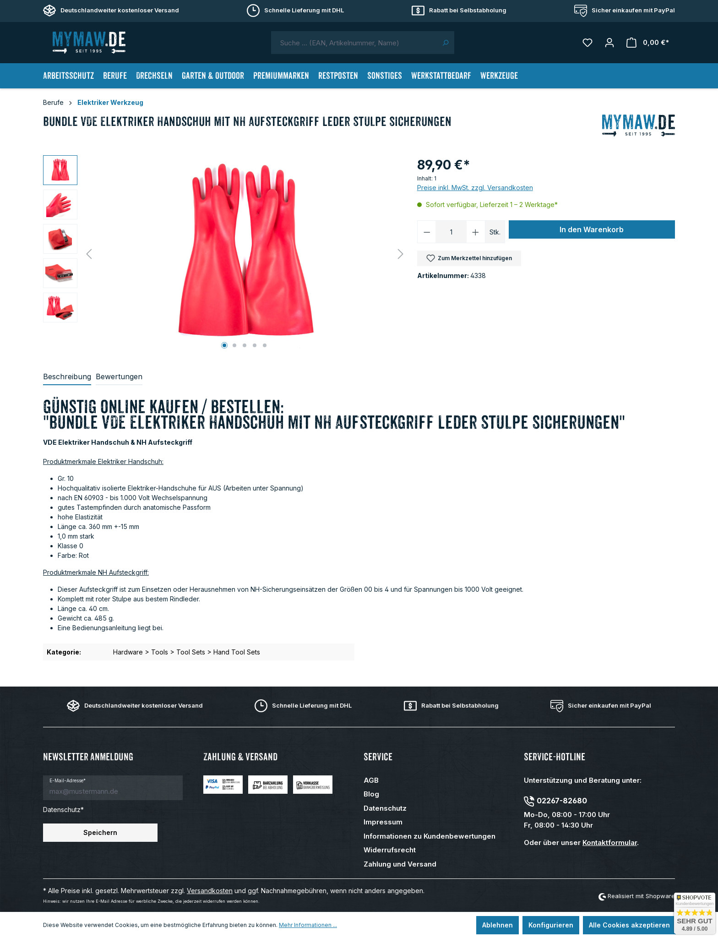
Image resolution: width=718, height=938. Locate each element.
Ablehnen (497, 925)
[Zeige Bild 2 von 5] (234, 345)
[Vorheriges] (89, 254)
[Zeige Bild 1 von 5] (224, 345)
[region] (225, 253)
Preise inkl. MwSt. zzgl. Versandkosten (475, 187)
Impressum (383, 822)
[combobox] (354, 42)
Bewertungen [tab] (119, 376)
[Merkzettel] (587, 42)
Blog (371, 794)
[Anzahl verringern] (426, 231)
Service (378, 757)
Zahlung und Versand (400, 864)
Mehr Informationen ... (308, 925)
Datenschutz (385, 808)
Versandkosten (210, 890)
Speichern (100, 832)
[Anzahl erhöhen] (475, 231)
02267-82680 (562, 800)
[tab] (67, 377)
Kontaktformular (609, 842)
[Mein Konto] (609, 42)
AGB (371, 780)
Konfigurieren (550, 925)
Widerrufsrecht (390, 849)
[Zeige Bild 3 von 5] (244, 345)
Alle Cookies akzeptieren (629, 925)
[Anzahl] (451, 231)
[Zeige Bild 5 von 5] (265, 345)
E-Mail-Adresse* (67, 780)
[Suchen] (445, 42)
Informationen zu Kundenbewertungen (429, 836)
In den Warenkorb (592, 229)
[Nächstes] (401, 254)
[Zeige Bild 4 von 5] (254, 345)
